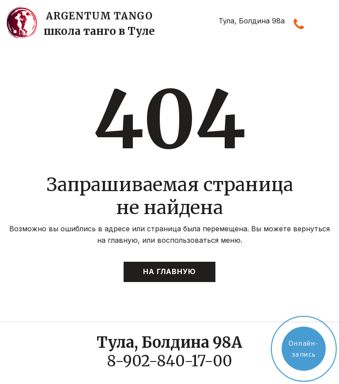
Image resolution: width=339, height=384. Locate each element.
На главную (169, 271)
